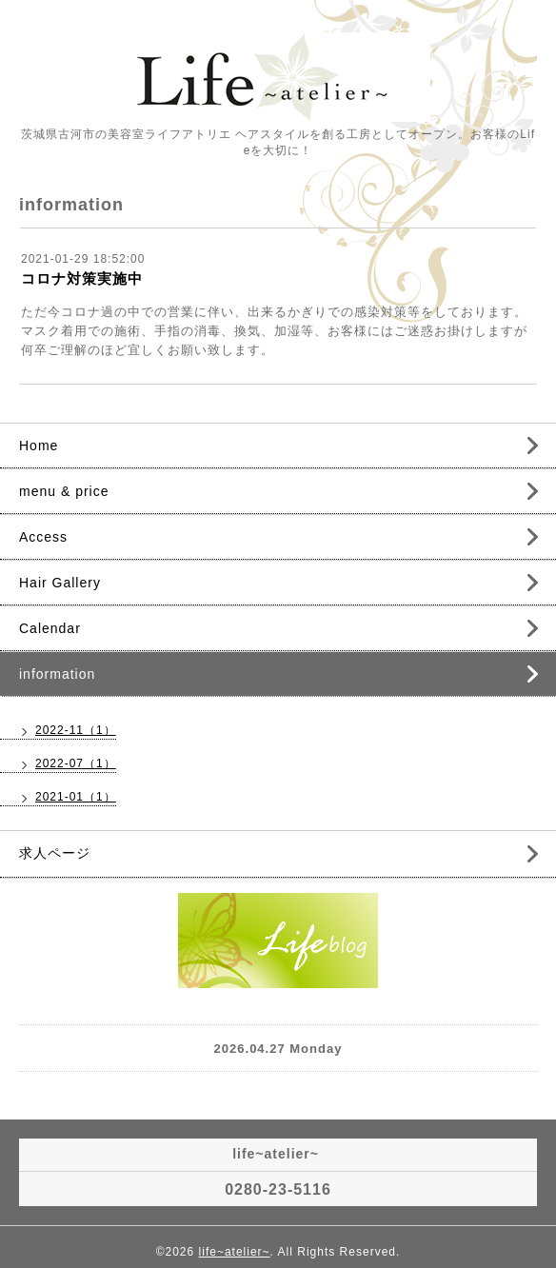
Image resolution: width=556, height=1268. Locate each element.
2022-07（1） (75, 763)
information (57, 674)
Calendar (50, 628)
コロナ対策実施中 (82, 278)
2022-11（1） (75, 730)
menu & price (64, 491)
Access (43, 537)
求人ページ (54, 853)
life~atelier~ (234, 1251)
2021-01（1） (75, 796)
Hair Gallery (60, 582)
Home (38, 445)
